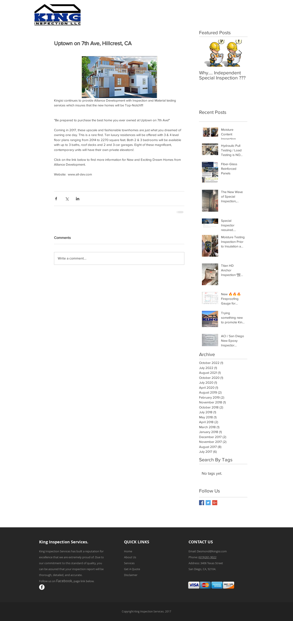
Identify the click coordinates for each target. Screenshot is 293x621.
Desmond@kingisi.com (212, 551)
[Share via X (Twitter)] (67, 199)
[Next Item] (240, 53)
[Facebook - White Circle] (42, 587)
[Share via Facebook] (56, 199)
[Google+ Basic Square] (214, 502)
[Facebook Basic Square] (201, 502)
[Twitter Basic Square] (208, 502)
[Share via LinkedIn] (77, 199)
